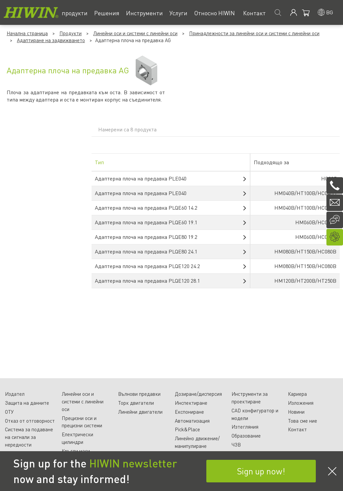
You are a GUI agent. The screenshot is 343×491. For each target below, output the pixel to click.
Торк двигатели (136, 402)
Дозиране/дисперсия (198, 393)
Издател (15, 393)
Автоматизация (192, 420)
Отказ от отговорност (30, 420)
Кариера (297, 393)
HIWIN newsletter (133, 463)
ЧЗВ (236, 444)
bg (329, 12)
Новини (296, 411)
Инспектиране (191, 402)
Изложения (300, 402)
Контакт (297, 429)
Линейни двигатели (140, 411)
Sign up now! (261, 470)
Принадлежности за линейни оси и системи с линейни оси (254, 33)
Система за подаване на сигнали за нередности (29, 437)
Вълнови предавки (139, 393)
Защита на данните (27, 402)
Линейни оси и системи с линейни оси (135, 33)
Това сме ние (302, 420)
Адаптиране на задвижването (51, 40)
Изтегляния (245, 426)
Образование (246, 435)
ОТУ (9, 411)
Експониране (189, 411)
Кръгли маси (76, 451)
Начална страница (27, 33)
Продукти (70, 33)
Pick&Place (187, 429)
